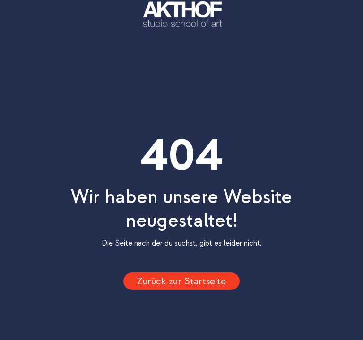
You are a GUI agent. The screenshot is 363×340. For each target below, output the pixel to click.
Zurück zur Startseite (181, 281)
